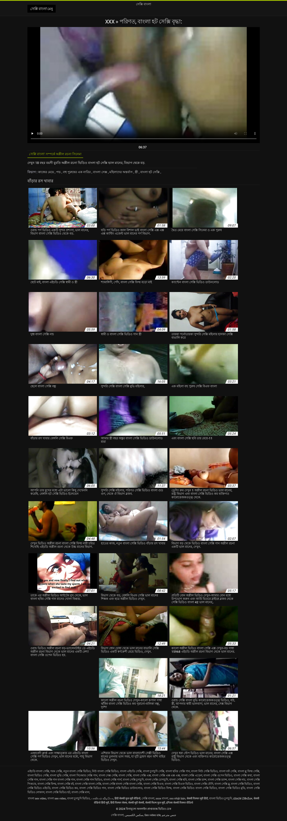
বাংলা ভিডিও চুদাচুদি (220, 799)
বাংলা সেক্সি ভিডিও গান (92, 788)
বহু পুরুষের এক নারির (77, 173)
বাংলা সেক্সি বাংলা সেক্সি (88, 784)
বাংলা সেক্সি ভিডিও (241, 784)
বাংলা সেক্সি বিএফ (153, 784)
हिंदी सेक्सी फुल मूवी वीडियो (127, 799)
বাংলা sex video (37, 799)
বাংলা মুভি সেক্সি (59, 776)
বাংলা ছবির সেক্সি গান (178, 772)
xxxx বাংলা (162, 799)
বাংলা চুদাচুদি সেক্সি (153, 772)
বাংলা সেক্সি (125, 776)
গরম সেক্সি (56, 772)
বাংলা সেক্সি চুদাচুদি (133, 780)
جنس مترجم (169, 815)
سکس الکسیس (134, 815)
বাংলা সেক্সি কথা (243, 776)
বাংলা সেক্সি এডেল (191, 776)
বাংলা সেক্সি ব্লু (222, 784)
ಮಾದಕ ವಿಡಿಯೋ (242, 799)
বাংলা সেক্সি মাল (80, 793)
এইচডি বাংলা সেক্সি (38, 772)
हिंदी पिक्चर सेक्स (118, 803)
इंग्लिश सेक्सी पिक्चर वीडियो (179, 803)
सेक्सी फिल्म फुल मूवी (155, 803)
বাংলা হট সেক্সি (150, 173)
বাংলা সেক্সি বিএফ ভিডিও (179, 784)
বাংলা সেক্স (100, 173)
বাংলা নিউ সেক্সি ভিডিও (204, 772)
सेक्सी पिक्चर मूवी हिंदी (197, 799)
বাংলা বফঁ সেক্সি (227, 772)
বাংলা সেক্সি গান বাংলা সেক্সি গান (57, 780)
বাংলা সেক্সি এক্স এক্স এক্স (166, 776)
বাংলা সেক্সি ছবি (178, 780)
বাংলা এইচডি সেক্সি (131, 772)
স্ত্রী (137, 173)
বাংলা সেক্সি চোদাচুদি (156, 780)
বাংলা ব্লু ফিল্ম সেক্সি (248, 772)
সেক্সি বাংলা (148, 799)
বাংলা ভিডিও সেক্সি (38, 776)
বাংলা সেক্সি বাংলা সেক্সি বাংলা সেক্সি (122, 784)
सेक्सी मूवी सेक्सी (136, 803)
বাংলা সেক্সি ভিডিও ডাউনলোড (125, 788)
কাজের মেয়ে (46, 173)
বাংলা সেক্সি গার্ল (113, 780)
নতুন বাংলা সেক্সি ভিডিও (77, 772)
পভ (58, 173)
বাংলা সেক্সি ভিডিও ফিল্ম (158, 788)
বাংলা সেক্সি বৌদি (203, 784)
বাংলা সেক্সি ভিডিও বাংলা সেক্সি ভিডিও (195, 788)
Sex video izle (152, 815)
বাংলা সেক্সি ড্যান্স (217, 780)
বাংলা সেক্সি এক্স (142, 776)
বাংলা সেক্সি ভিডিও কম (65, 788)
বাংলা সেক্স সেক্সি (108, 776)
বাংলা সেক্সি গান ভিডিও (89, 780)
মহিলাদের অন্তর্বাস (121, 173)
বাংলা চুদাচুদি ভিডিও (78, 799)
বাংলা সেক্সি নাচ (237, 780)
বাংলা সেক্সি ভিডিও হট (58, 793)
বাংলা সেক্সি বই (65, 784)
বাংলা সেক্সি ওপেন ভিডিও (217, 776)
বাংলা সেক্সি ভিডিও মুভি (231, 788)
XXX (110, 21)
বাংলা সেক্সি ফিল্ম (46, 784)
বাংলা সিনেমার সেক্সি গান (83, 776)
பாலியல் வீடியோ (102, 799)
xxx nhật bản (177, 799)
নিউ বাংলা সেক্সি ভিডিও (105, 772)
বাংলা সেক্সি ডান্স (197, 780)
